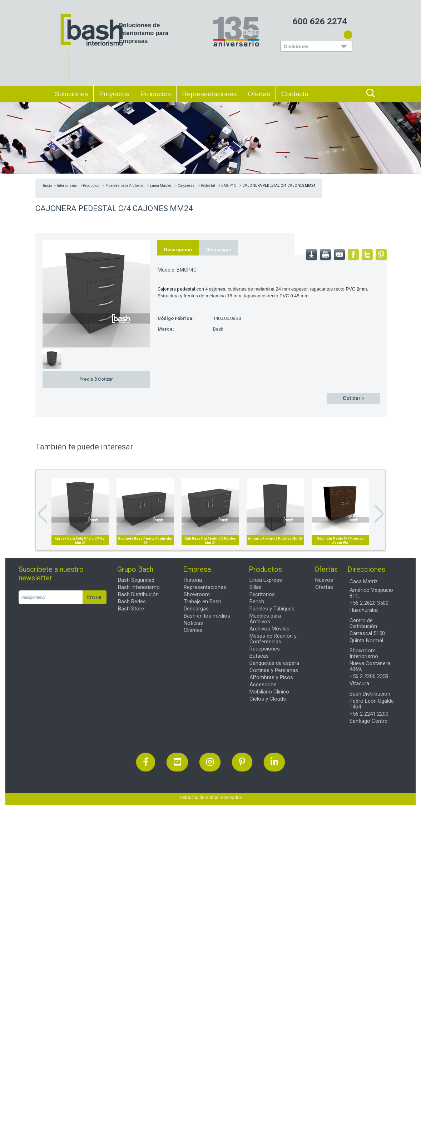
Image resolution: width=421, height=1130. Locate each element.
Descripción (178, 249)
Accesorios (263, 684)
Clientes (193, 630)
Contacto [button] (294, 94)
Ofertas (324, 587)
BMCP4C (228, 185)
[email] (51, 597)
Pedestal (208, 185)
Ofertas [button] (259, 94)
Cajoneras (186, 185)
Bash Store (131, 608)
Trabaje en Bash (202, 601)
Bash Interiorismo (139, 587)
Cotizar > (354, 398)
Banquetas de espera (274, 663)
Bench (256, 601)
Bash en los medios (207, 616)
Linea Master (161, 185)
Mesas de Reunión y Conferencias (273, 639)
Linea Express (265, 580)
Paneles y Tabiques (271, 608)
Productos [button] (155, 94)
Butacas (259, 656)
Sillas (255, 587)
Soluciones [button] (71, 94)
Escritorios (262, 594)
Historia (193, 580)
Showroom (197, 594)
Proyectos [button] (114, 94)
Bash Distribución (138, 594)
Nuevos (324, 580)
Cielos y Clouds (267, 699)
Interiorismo (67, 185)
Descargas (218, 249)
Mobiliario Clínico (269, 691)
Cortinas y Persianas (273, 670)
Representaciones (209, 93)
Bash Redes (132, 601)
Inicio (47, 185)
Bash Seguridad (136, 580)
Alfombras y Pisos (271, 677)
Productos (91, 185)
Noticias (193, 623)
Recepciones (264, 649)
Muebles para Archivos (124, 185)
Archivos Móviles (269, 628)
